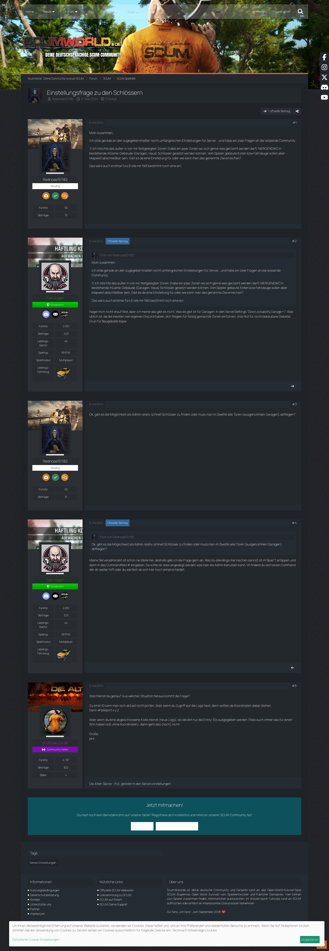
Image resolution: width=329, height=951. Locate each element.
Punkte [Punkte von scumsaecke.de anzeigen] (43, 760)
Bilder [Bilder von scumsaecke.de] (43, 775)
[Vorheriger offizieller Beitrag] (292, 668)
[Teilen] (297, 111)
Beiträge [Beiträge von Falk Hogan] (43, 334)
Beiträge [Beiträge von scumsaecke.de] (43, 767)
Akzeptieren (309, 939)
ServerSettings (235, 311)
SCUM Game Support (113, 904)
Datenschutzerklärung (44, 895)
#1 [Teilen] (295, 122)
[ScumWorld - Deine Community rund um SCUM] (164, 45)
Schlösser (165, 153)
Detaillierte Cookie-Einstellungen (35, 939)
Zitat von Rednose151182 (116, 255)
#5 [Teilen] (294, 686)
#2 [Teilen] (294, 241)
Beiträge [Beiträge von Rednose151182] (43, 215)
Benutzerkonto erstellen (177, 826)
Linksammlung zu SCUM (115, 895)
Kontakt (35, 899)
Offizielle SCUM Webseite (116, 890)
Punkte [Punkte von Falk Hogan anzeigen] (43, 326)
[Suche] (300, 11)
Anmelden (260, 11)
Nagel (93, 311)
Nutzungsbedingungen (45, 890)
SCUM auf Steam (111, 899)
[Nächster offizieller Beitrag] (292, 386)
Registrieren (281, 11)
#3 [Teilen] (294, 404)
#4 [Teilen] (294, 523)
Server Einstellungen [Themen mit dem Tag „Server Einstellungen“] (43, 863)
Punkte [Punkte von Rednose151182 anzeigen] (43, 208)
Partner (35, 909)
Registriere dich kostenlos (170, 815)
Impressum (37, 914)
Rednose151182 (63, 99)
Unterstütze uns (40, 904)
